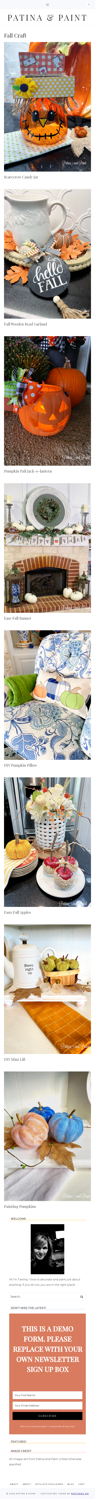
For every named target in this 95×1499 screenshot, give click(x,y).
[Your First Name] (47, 1395)
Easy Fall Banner (17, 618)
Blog (70, 1484)
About (14, 1484)
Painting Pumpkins (20, 1206)
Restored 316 (80, 1493)
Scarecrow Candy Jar (21, 176)
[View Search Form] (89, 5)
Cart (81, 1484)
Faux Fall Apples (17, 912)
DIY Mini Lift (15, 1059)
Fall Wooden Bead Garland (25, 323)
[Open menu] (47, 4)
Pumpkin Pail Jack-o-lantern (28, 471)
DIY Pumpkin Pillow (20, 765)
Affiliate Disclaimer (49, 1484)
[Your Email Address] (47, 1405)
